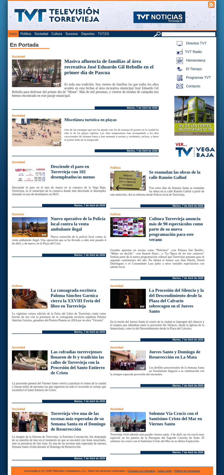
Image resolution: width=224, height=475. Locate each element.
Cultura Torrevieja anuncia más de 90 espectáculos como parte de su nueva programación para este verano (176, 229)
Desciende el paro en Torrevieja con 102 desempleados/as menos (73, 171)
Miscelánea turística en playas (90, 119)
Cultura (57, 34)
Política (25, 34)
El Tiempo (188, 69)
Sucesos (71, 34)
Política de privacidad (187, 470)
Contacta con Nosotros (141, 470)
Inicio (13, 34)
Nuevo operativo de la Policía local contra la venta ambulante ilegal (78, 224)
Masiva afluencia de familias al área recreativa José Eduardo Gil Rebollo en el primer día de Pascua (109, 66)
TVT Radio (188, 52)
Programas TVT (193, 78)
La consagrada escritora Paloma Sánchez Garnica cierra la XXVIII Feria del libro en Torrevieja (75, 298)
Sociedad (41, 34)
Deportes (88, 34)
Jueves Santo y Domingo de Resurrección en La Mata (174, 354)
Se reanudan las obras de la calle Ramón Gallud (174, 175)
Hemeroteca (190, 60)
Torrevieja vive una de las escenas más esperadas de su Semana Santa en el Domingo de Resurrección (78, 421)
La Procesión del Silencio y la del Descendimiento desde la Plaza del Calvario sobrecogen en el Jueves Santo (176, 301)
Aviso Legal (165, 470)
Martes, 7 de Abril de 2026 (142, 107)
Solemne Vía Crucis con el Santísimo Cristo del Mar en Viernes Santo (175, 418)
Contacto (187, 86)
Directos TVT (191, 43)
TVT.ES (103, 34)
